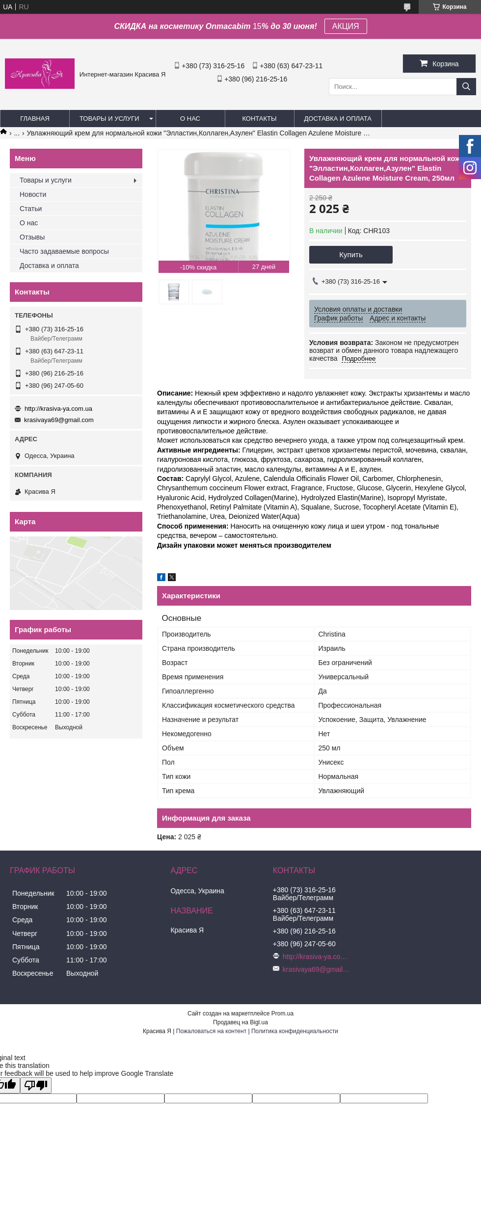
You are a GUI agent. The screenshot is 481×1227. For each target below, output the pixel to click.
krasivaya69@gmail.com (59, 420)
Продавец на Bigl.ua (240, 1022)
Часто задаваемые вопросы (64, 251)
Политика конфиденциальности (294, 1031)
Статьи (31, 209)
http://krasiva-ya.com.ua (58, 408)
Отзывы (32, 237)
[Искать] (466, 86)
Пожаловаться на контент (211, 1031)
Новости (33, 194)
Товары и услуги (109, 118)
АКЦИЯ (345, 26)
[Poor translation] (36, 1085)
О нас (190, 118)
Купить (350, 254)
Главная (35, 118)
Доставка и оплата (338, 118)
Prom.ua (282, 1013)
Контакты (259, 118)
